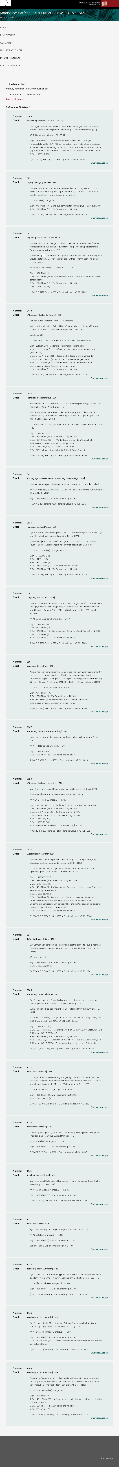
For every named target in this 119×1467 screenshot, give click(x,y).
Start (4, 27)
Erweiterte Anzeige (99, 163)
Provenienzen (10, 57)
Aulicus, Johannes (15, 99)
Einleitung (7, 35)
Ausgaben (6, 42)
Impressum (107, 1458)
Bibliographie (10, 65)
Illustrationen (11, 50)
